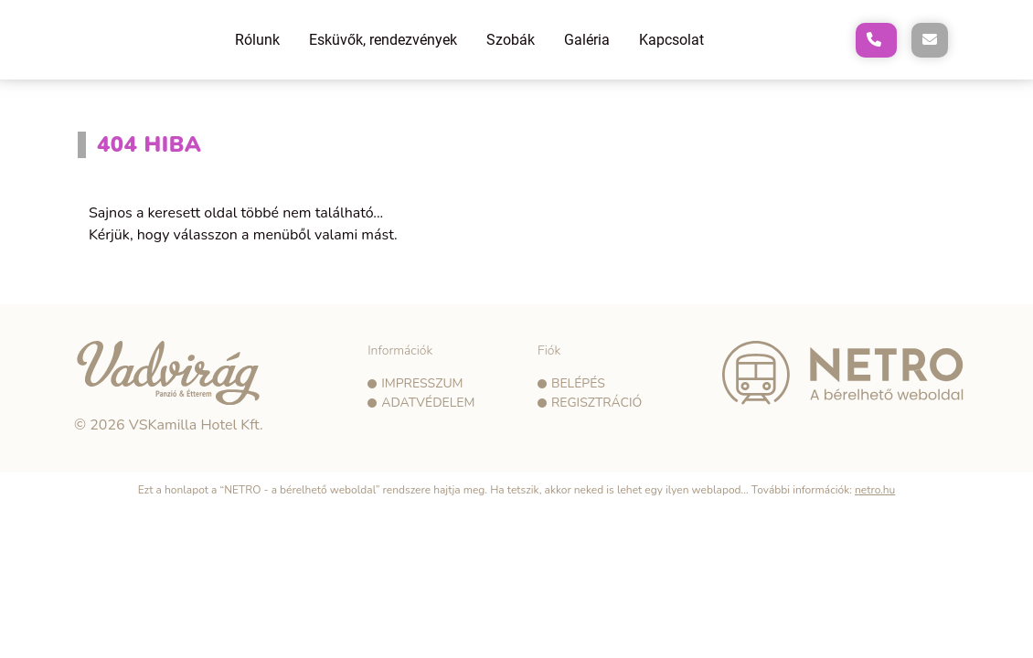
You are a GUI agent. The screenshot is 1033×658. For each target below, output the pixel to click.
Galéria (587, 39)
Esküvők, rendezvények (383, 39)
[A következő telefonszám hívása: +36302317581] (876, 40)
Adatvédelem (427, 402)
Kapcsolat (671, 39)
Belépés (578, 383)
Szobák (510, 39)
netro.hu (875, 490)
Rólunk (257, 39)
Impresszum (422, 383)
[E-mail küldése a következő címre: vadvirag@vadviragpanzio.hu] (929, 40)
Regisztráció (596, 402)
